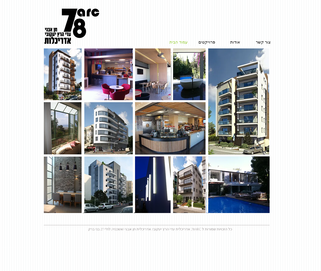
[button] (188, 74)
